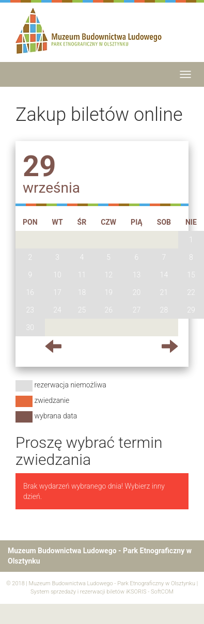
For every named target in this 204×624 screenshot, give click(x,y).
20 (137, 292)
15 (191, 275)
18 (82, 292)
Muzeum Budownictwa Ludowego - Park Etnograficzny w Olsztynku (112, 583)
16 (30, 292)
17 (57, 292)
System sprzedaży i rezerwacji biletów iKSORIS (88, 591)
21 (164, 292)
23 (30, 310)
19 (108, 292)
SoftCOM (162, 591)
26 (108, 310)
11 (82, 275)
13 (137, 275)
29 (191, 310)
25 (82, 310)
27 (137, 310)
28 (164, 310)
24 (57, 310)
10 (57, 275)
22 (191, 292)
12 (108, 275)
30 (30, 327)
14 (164, 275)
